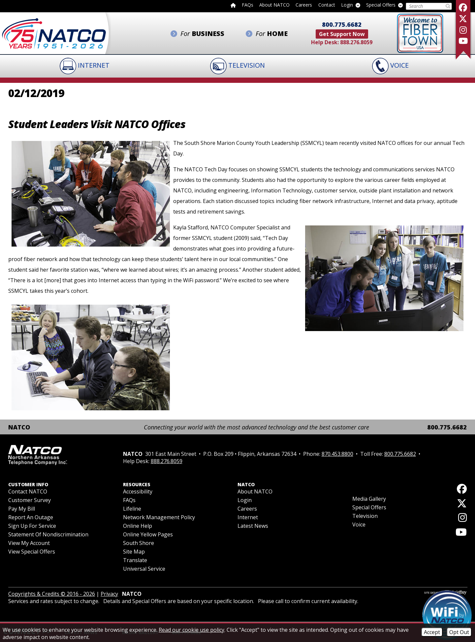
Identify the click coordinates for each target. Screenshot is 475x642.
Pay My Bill (21, 509)
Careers (304, 5)
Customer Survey (29, 500)
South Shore (138, 543)
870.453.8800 (337, 454)
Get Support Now (342, 34)
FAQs (247, 5)
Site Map (134, 552)
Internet (248, 517)
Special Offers (384, 5)
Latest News (253, 526)
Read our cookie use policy (191, 629)
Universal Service (144, 569)
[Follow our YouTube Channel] (463, 41)
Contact (326, 5)
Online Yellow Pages (148, 534)
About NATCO (274, 5)
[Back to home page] (233, 4)
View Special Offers (31, 552)
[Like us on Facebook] (463, 7)
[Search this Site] (425, 6)
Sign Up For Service (32, 526)
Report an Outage (30, 517)
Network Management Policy (159, 517)
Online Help (137, 526)
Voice (358, 524)
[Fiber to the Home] (420, 32)
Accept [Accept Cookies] (432, 632)
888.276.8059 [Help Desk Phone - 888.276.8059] (356, 42)
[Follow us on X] (463, 18)
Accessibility (137, 491)
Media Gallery (369, 499)
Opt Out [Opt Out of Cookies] (459, 632)
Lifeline (132, 509)
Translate (135, 560)
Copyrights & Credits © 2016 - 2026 (51, 594)
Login (350, 5)
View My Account (29, 543)
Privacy (109, 594)
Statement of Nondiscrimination (48, 534)
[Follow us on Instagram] (463, 30)
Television (365, 516)
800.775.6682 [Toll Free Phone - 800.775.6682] (342, 24)
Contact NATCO (27, 491)
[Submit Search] (448, 6)
